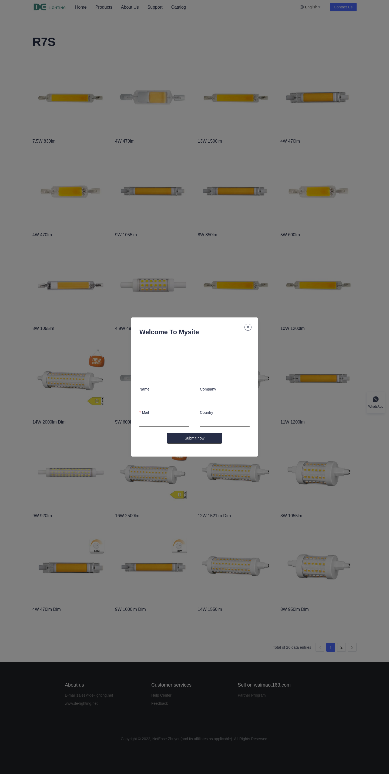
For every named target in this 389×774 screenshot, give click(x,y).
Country (206, 412)
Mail (145, 412)
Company (208, 389)
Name (144, 389)
